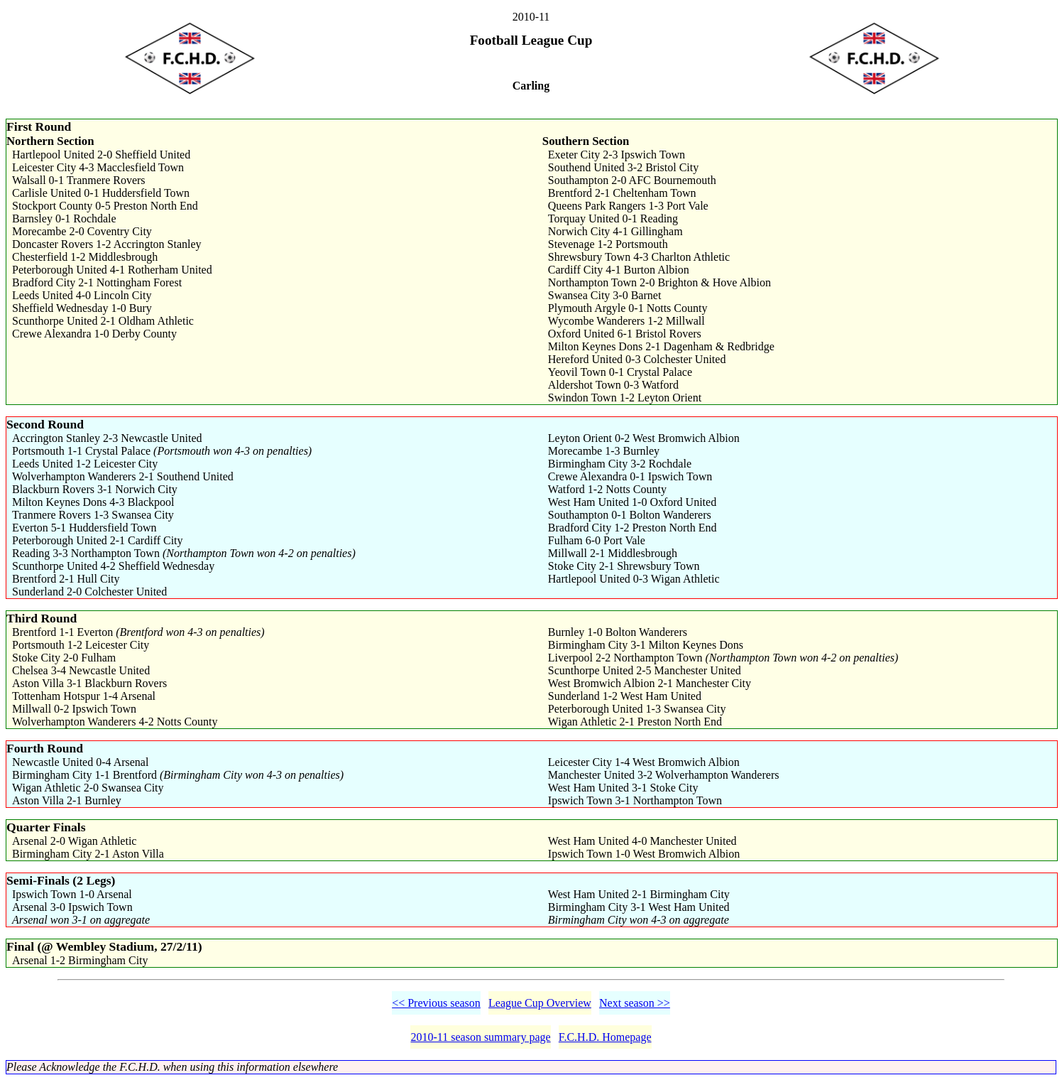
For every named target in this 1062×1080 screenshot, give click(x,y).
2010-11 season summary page (480, 1037)
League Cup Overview (539, 1003)
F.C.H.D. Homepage (605, 1037)
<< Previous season (436, 1003)
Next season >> (634, 1003)
